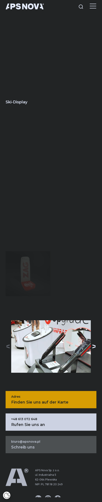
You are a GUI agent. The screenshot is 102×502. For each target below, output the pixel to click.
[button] (94, 346)
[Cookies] (6, 495)
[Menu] (89, 6)
